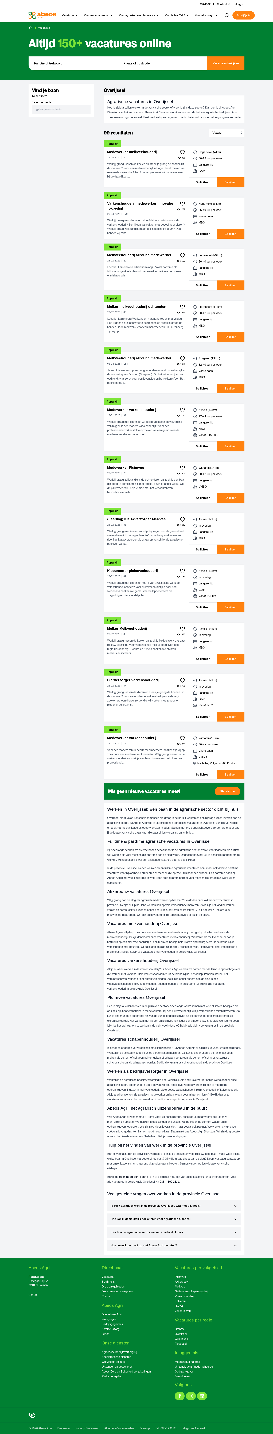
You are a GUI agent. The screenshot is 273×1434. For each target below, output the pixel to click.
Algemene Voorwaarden (119, 1428)
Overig (179, 1306)
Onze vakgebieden (113, 1286)
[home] (31, 28)
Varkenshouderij (184, 1296)
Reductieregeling (112, 1376)
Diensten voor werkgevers (118, 1291)
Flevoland (181, 1343)
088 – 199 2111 (169, 1181)
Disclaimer (63, 1428)
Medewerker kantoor (187, 1361)
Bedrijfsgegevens (112, 1324)
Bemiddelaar (182, 1376)
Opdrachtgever (184, 1371)
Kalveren (180, 1301)
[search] (227, 15)
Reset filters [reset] (39, 96)
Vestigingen (109, 1319)
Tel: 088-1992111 (166, 1428)
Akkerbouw (182, 1281)
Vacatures (108, 1276)
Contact (107, 1296)
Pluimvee (180, 1276)
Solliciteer (203, 182)
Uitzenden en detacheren (117, 1366)
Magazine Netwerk (194, 1428)
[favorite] (182, 152)
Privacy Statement (87, 1428)
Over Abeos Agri (112, 1314)
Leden (105, 1333)
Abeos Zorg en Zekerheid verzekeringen (126, 1371)
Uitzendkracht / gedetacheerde (194, 1366)
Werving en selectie (114, 1361)
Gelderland (181, 1338)
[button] (227, 791)
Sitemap (144, 1428)
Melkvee (180, 1286)
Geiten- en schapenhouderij (191, 1291)
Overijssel (181, 1333)
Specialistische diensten (116, 1356)
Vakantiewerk (183, 1310)
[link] (180, 1396)
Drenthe (180, 1329)
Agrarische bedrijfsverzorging (119, 1352)
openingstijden (128, 1176)
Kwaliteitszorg (110, 1329)
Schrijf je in (108, 1281)
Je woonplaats (42, 102)
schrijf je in (147, 1176)
